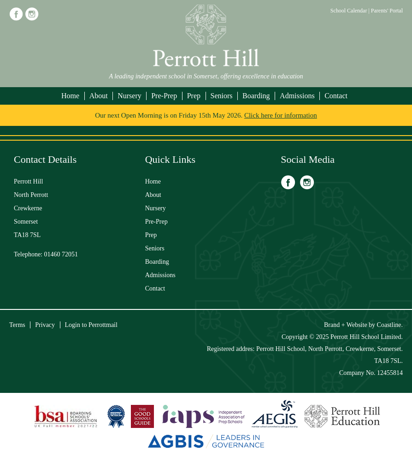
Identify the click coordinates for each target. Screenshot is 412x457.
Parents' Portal (387, 10)
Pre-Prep (164, 96)
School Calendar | (350, 10)
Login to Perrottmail (91, 324)
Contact (335, 96)
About (98, 96)
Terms (17, 324)
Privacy (45, 324)
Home (70, 96)
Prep (193, 96)
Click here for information (280, 115)
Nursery (129, 96)
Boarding (256, 96)
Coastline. (390, 324)
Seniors (222, 96)
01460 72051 (61, 254)
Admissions (297, 96)
